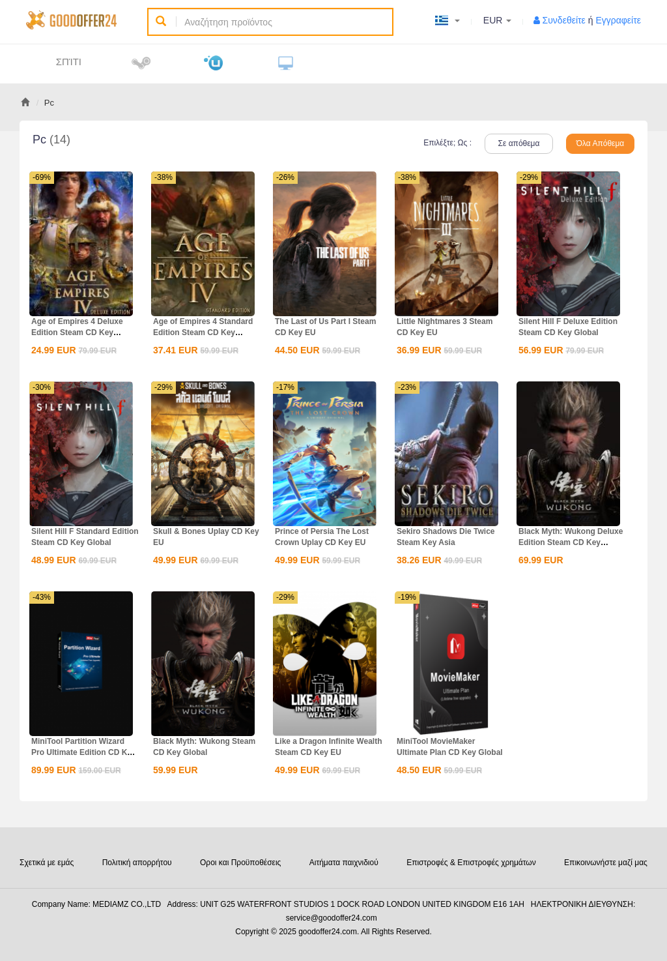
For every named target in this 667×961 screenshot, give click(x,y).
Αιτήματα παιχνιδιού (343, 862)
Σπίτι (68, 61)
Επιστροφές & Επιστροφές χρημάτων (471, 862)
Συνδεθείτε (564, 20)
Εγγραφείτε (618, 20)
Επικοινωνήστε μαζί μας (605, 862)
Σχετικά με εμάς (47, 862)
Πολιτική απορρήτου (137, 862)
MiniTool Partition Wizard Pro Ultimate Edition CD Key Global (83, 752)
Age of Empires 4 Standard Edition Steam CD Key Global (203, 332)
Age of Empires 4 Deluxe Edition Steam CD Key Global (77, 332)
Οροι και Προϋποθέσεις (240, 862)
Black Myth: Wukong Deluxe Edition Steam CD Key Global (570, 542)
